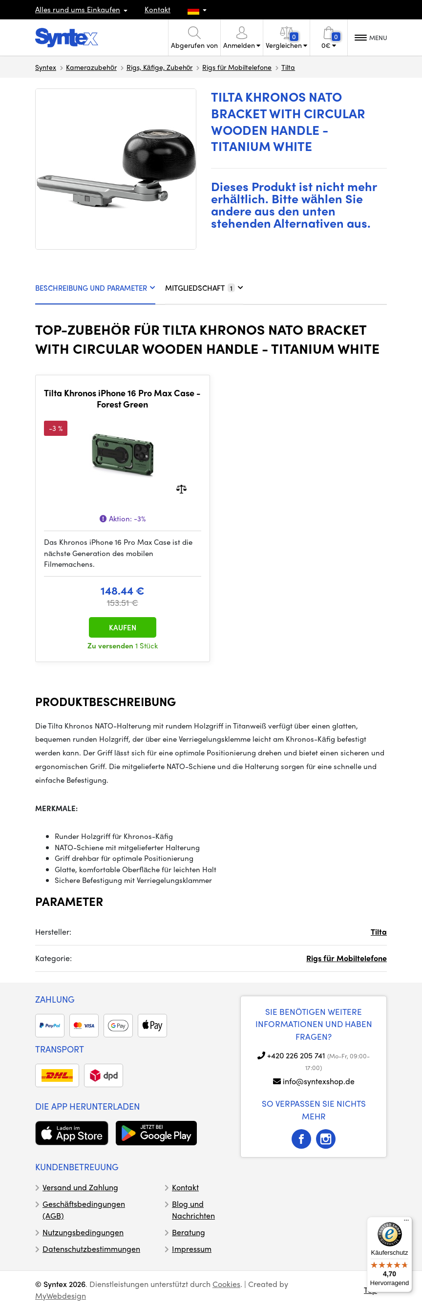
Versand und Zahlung (80, 1187)
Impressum (191, 1248)
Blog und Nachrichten (193, 1209)
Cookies (226, 1283)
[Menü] (406, 1222)
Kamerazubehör (91, 67)
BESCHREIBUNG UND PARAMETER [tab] (95, 287)
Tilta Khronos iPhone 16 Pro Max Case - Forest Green (122, 398)
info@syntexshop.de (319, 1081)
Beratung (188, 1232)
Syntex (45, 67)
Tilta (288, 67)
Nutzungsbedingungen (83, 1232)
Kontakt (157, 9)
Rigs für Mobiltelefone (237, 67)
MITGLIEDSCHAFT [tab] (204, 287)
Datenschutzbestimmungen (91, 1248)
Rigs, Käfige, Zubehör (160, 67)
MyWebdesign (60, 1295)
